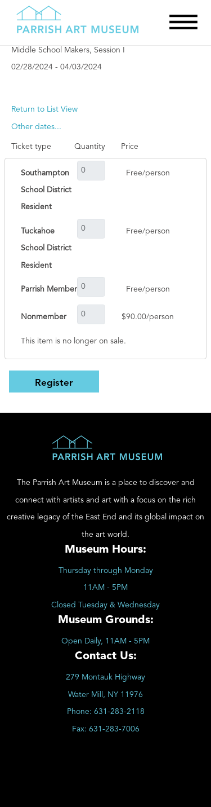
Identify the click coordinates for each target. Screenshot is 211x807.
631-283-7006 (114, 729)
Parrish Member (49, 289)
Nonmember (43, 317)
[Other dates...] (36, 127)
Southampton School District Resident (46, 190)
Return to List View (44, 109)
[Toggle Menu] (183, 22)
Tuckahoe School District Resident (46, 248)
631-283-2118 (119, 712)
